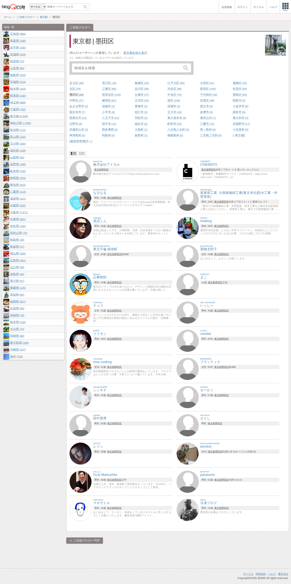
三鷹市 (207, 123)
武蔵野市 (241, 123)
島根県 (17, 246)
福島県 (18, 75)
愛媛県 (18, 287)
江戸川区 (175, 83)
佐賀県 (17, 308)
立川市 (174, 112)
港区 (173, 100)
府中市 (109, 123)
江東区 (109, 88)
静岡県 (18, 178)
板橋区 (142, 83)
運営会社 (283, 573)
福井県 (18, 150)
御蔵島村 (175, 135)
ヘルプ (272, 573)
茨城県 (18, 81)
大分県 (17, 329)
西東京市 (77, 117)
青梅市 (141, 106)
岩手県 (18, 47)
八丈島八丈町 (178, 129)
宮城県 (18, 54)
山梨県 (17, 157)
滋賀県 (18, 198)
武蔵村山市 (78, 129)
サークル (248, 573)
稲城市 (108, 106)
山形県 (17, 68)
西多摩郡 (110, 129)
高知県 (17, 294)
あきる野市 (78, 106)
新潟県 (18, 130)
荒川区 (109, 83)
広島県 (18, 260)
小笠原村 (240, 129)
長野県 (18, 164)
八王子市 (110, 117)
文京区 (142, 100)
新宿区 (208, 88)
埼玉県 (18, 102)
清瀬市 (173, 106)
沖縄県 (18, 349)
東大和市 (240, 117)
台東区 (142, 94)
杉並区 (240, 88)
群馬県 (18, 95)
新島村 (141, 135)
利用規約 (261, 573)
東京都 (98, 169)
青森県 (18, 40)
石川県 (18, 143)
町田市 (174, 123)
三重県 (18, 191)
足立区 (76, 83)
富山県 (18, 136)
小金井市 (240, 106)
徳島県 (17, 274)
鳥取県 (17, 239)
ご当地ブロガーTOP (86, 540)
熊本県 (18, 322)
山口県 (17, 267)
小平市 (108, 112)
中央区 (174, 94)
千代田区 (208, 94)
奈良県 (18, 226)
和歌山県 (18, 232)
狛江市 (141, 112)
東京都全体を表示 (135, 52)
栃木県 (18, 88)
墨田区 (76, 94)
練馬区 (109, 100)
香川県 (17, 281)
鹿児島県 (19, 342)
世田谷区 (111, 94)
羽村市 (141, 117)
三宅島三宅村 (211, 135)
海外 (16, 356)
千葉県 (18, 109)
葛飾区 (240, 83)
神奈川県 (20, 123)
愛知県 (18, 184)
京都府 (18, 205)
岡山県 (18, 253)
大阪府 (19, 212)
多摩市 (206, 112)
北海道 (18, 33)
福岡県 (18, 301)
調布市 (239, 112)
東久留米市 (176, 117)
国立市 (206, 106)
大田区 (207, 83)
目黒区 (207, 100)
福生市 (141, 123)
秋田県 (17, 61)
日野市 (75, 123)
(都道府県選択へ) (80, 141)
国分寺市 (77, 112)
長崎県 (17, 315)
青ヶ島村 (208, 129)
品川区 (142, 88)
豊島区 (240, 94)
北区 (75, 88)
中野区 (76, 100)
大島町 (141, 129)
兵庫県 (18, 219)
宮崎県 (17, 335)
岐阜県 (18, 171)
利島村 (108, 135)
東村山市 (208, 117)
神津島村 (77, 135)
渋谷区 (174, 88)
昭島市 (239, 100)
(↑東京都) (239, 135)
